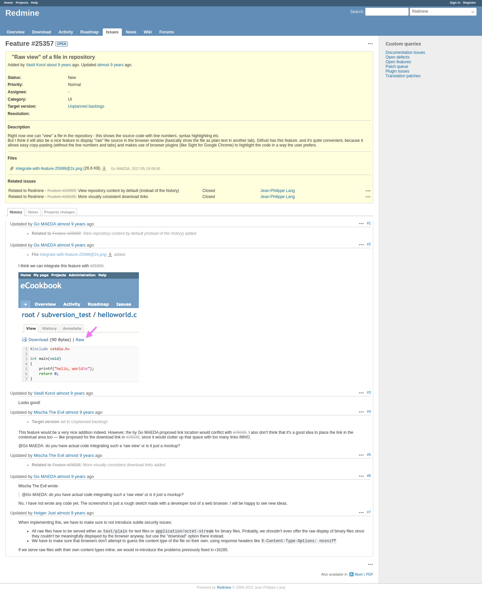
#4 (369, 411)
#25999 (96, 266)
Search (356, 11)
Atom (358, 574)
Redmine (224, 587)
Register (469, 2)
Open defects (397, 57)
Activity (66, 32)
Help (34, 2)
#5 (369, 455)
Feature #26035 (62, 196)
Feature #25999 (62, 190)
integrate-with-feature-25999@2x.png (49, 168)
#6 (369, 476)
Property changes (59, 212)
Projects (22, 2)
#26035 (239, 432)
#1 (369, 223)
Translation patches (403, 76)
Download (41, 32)
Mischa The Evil (49, 412)
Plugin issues (397, 71)
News (131, 32)
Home (8, 2)
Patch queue (397, 66)
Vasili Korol (36, 65)
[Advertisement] (412, 183)
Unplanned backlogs (86, 106)
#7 (369, 512)
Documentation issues (405, 52)
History (16, 212)
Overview (15, 32)
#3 (369, 392)
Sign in (455, 2)
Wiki (148, 32)
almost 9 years (110, 65)
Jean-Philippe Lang (277, 190)
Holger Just (45, 512)
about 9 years (59, 65)
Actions (368, 190)
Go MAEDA (45, 223)
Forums (166, 32)
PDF (369, 574)
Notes (33, 212)
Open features (398, 62)
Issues (112, 32)
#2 (369, 244)
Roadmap (89, 32)
